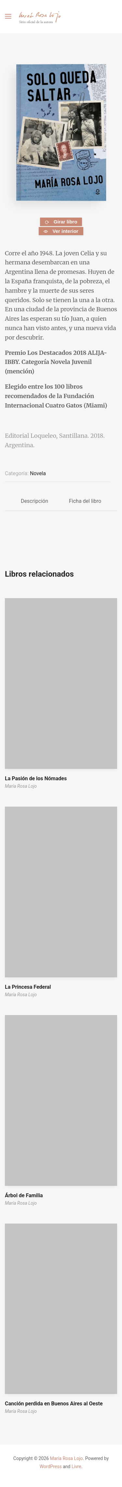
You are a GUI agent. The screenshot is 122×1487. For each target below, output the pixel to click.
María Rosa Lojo (21, 786)
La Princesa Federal (28, 987)
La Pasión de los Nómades (36, 778)
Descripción (34, 501)
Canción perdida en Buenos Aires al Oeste (54, 1403)
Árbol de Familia (24, 1195)
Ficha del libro (85, 501)
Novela (38, 473)
